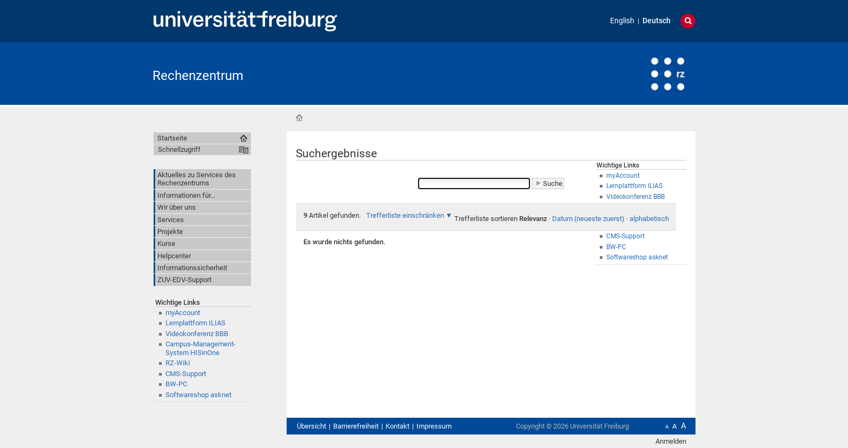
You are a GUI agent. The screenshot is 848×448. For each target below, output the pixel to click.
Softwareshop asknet (198, 395)
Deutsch (656, 20)
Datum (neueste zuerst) (588, 219)
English (622, 20)
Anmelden (670, 441)
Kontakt (397, 426)
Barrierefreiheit (356, 426)
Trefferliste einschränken (405, 215)
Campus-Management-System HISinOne (200, 348)
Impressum (434, 426)
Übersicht (311, 426)
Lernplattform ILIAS (195, 323)
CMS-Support (185, 374)
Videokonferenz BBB (196, 334)
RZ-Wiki (177, 363)
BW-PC (176, 384)
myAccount (182, 313)
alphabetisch (649, 219)
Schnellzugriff (179, 149)
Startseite (299, 118)
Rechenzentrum (198, 75)
